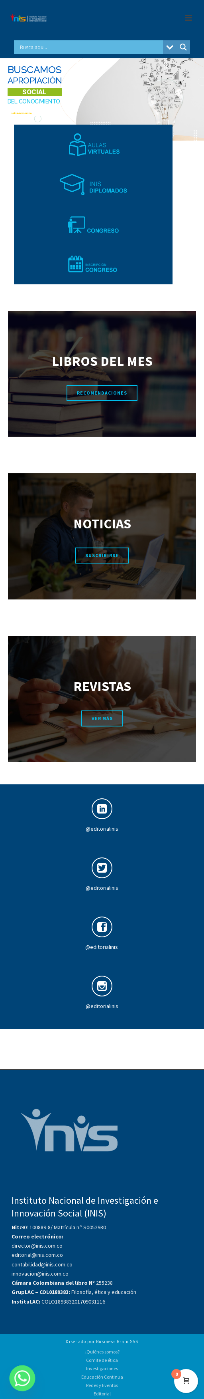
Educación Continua (102, 1377)
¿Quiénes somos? (102, 1352)
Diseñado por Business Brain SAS (102, 1341)
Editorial (102, 1394)
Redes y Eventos (102, 1385)
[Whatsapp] (22, 1378)
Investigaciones (102, 1368)
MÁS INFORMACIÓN (22, 113)
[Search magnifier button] (183, 47)
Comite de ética (102, 1360)
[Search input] (90, 47)
